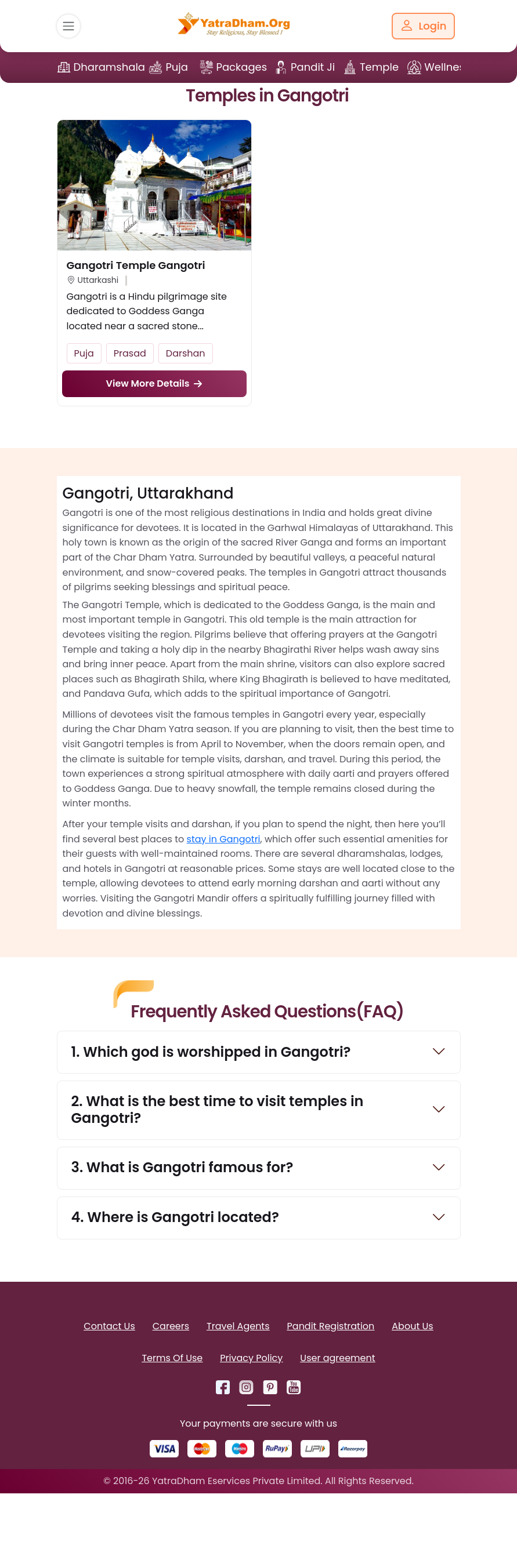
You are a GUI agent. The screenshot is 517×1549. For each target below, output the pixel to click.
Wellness (447, 67)
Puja (176, 67)
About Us (412, 1326)
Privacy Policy (251, 1358)
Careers (171, 1326)
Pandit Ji (313, 67)
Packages (241, 67)
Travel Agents (238, 1326)
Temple (379, 67)
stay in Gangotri (224, 839)
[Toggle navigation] (68, 26)
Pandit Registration (331, 1326)
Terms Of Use (172, 1358)
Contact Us (109, 1326)
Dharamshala (110, 67)
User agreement (337, 1358)
